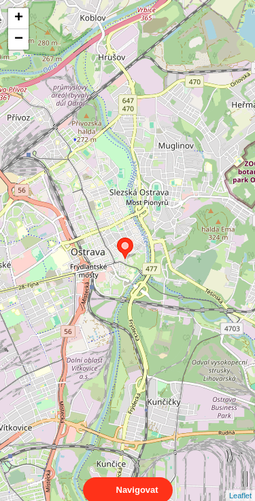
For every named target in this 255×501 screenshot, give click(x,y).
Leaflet (240, 483)
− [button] (18, 39)
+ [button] (18, 18)
